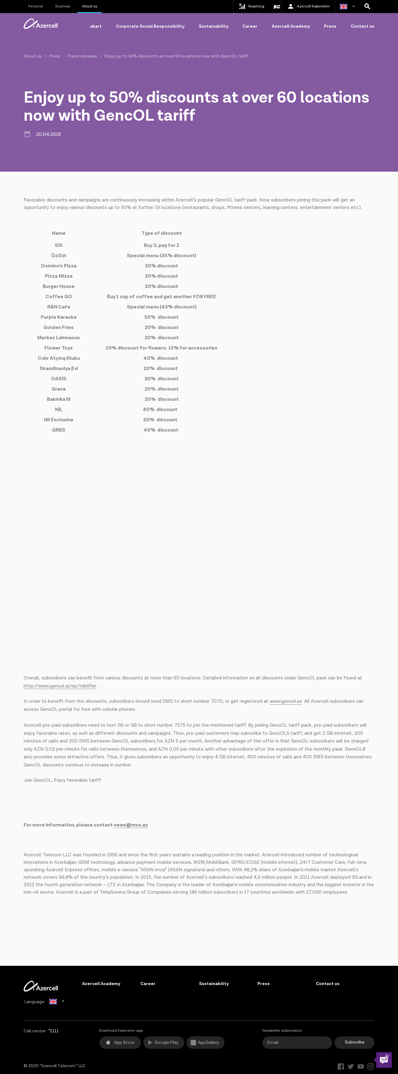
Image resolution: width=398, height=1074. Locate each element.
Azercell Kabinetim (308, 6)
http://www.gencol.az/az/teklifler (60, 686)
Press (330, 26)
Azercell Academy (291, 26)
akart (96, 26)
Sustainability (213, 26)
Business (62, 6)
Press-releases (82, 56)
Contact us (362, 26)
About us (89, 6)
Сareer (250, 26)
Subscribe (354, 1042)
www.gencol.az (286, 701)
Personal (35, 6)
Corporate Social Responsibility (150, 26)
